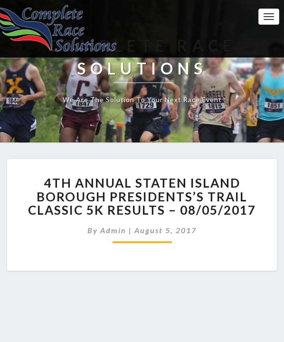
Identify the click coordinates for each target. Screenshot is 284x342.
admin (113, 230)
